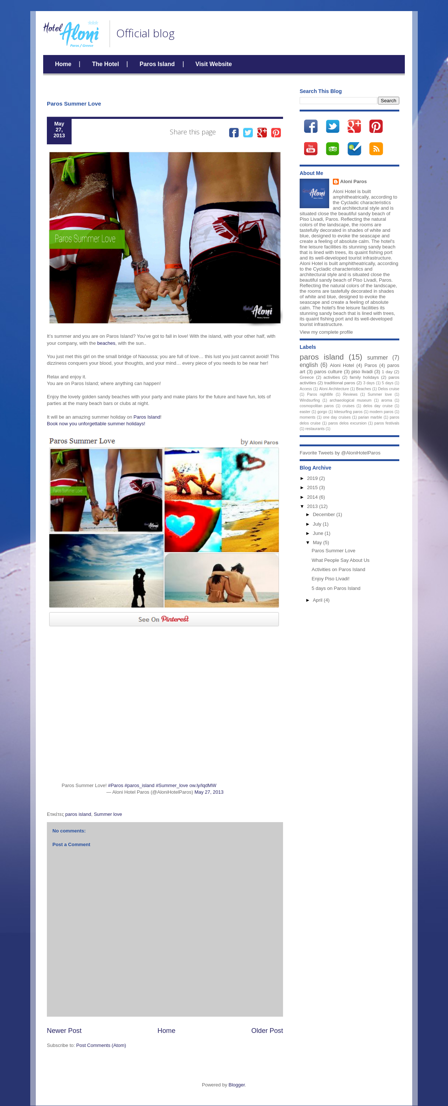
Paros (370, 365)
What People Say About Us (340, 560)
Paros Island (157, 64)
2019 (313, 478)
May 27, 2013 (209, 792)
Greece (307, 377)
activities (331, 377)
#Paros (115, 785)
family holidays (364, 377)
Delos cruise (389, 389)
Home (63, 64)
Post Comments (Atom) (101, 1045)
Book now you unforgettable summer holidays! (96, 423)
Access (306, 389)
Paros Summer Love (333, 550)
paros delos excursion (347, 423)
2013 (313, 506)
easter (305, 412)
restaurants (315, 429)
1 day (387, 371)
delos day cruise (378, 406)
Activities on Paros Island (338, 569)
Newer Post (64, 1030)
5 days (387, 383)
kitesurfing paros (348, 412)
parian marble (370, 417)
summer (377, 357)
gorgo (322, 412)
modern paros (381, 412)
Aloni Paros (353, 181)
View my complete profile (326, 332)
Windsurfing (310, 400)
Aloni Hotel (342, 365)
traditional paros (339, 382)
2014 (313, 497)
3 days (369, 383)
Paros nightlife (320, 394)
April (318, 600)
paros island (78, 814)
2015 (313, 487)
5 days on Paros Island (335, 588)
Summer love (108, 814)
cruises (348, 406)
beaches (106, 343)
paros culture (328, 371)
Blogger (236, 1085)
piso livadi (362, 371)
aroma (386, 400)
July (318, 524)
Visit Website (214, 64)
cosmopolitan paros (317, 406)
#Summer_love (172, 785)
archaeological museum (351, 400)
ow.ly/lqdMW (202, 785)
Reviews (350, 394)
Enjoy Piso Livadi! (330, 578)
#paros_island (140, 785)
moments (308, 417)
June (319, 533)
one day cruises (337, 417)
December (325, 514)
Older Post (267, 1030)
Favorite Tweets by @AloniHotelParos (340, 453)
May (318, 542)
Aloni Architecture (334, 389)
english (309, 365)
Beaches (363, 389)
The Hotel (105, 64)
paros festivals (386, 423)
